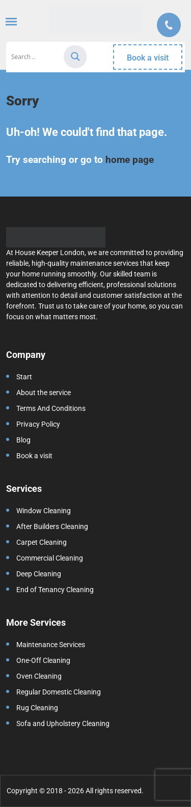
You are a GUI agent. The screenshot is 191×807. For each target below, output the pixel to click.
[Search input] (36, 57)
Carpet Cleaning (41, 542)
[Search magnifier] (75, 56)
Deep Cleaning (38, 574)
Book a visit (148, 58)
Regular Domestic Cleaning (58, 692)
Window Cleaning (43, 511)
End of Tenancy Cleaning (55, 590)
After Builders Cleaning (52, 526)
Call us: (169, 25)
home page (129, 159)
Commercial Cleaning (49, 558)
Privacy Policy (38, 424)
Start (24, 377)
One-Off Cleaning (43, 660)
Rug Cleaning (37, 708)
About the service (43, 392)
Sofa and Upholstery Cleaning (63, 723)
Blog (23, 440)
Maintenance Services (50, 645)
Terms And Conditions (51, 408)
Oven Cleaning (39, 676)
